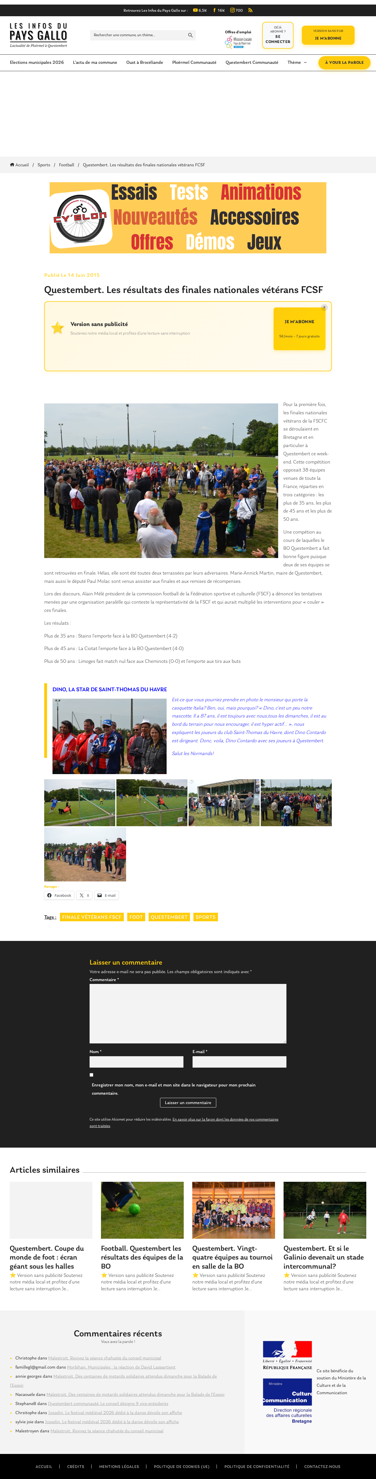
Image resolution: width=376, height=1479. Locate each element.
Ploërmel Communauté (194, 62)
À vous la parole (344, 63)
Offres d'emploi (238, 39)
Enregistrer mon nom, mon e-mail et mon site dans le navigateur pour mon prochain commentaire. (174, 1089)
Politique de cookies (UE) (182, 1467)
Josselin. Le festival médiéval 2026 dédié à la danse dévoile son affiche (115, 1413)
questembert (169, 917)
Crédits (75, 1467)
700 (236, 11)
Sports (44, 165)
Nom (96, 1052)
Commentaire (104, 980)
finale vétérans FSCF (92, 917)
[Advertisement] (188, 114)
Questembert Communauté (252, 62)
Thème (294, 62)
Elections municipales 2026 (37, 62)
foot (136, 917)
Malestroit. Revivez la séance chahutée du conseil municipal (104, 1358)
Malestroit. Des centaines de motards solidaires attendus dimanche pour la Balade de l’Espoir (136, 1394)
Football (66, 165)
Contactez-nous (322, 1467)
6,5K (200, 11)
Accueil (20, 165)
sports (206, 917)
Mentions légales (119, 1467)
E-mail (200, 1052)
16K (218, 11)
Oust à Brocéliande (144, 62)
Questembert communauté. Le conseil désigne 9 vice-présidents (108, 1404)
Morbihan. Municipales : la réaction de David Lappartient (121, 1367)
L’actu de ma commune (95, 62)
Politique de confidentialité (257, 1467)
